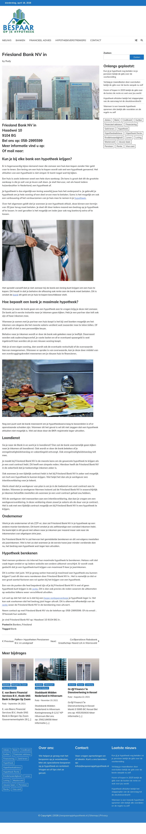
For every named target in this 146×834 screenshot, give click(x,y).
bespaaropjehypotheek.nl (73, 815)
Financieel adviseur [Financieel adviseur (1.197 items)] (113, 124)
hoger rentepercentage (56, 597)
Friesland (27, 624)
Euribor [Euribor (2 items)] (139, 120)
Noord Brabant (9, 688)
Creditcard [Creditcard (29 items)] (127, 120)
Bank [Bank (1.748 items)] (116, 120)
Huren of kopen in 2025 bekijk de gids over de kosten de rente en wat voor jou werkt (127, 780)
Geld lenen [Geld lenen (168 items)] (109, 128)
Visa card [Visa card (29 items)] (130, 146)
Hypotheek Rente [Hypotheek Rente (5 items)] (134, 133)
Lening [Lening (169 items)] (138, 137)
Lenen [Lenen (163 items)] (129, 137)
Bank (13, 628)
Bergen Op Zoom (19, 684)
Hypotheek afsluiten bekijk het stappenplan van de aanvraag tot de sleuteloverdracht (127, 791)
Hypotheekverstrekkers (70, 40)
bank (15, 294)
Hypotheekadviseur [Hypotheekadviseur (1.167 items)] (113, 133)
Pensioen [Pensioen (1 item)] (109, 146)
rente (35, 588)
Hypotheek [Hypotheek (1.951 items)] (123, 128)
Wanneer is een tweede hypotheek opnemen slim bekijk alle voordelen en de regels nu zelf (122, 109)
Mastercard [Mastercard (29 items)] (110, 142)
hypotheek (80, 198)
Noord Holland (42, 688)
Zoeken (107, 52)
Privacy (104, 815)
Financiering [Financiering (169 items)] (131, 124)
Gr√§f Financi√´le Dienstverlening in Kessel (82, 691)
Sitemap (93, 815)
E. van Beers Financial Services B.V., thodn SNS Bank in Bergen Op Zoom (16, 696)
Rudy (8, 61)
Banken (20, 40)
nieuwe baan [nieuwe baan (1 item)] (124, 142)
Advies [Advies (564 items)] (108, 120)
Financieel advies (40, 40)
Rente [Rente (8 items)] (119, 146)
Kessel (80, 684)
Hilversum (49, 684)
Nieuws (6, 40)
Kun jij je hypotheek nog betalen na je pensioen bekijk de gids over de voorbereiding (121, 74)
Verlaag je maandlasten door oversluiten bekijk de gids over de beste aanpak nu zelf (127, 769)
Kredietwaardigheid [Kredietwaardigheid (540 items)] (113, 137)
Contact (95, 40)
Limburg (89, 684)
